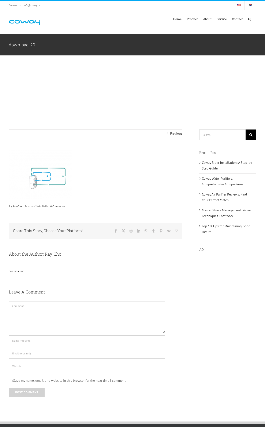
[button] (249, 19)
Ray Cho (17, 206)
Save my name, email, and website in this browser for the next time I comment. (69, 380)
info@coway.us (32, 5)
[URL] (87, 366)
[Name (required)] (87, 340)
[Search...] (222, 134)
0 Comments (57, 206)
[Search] (251, 134)
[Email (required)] (87, 353)
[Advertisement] (132, 87)
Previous (176, 133)
